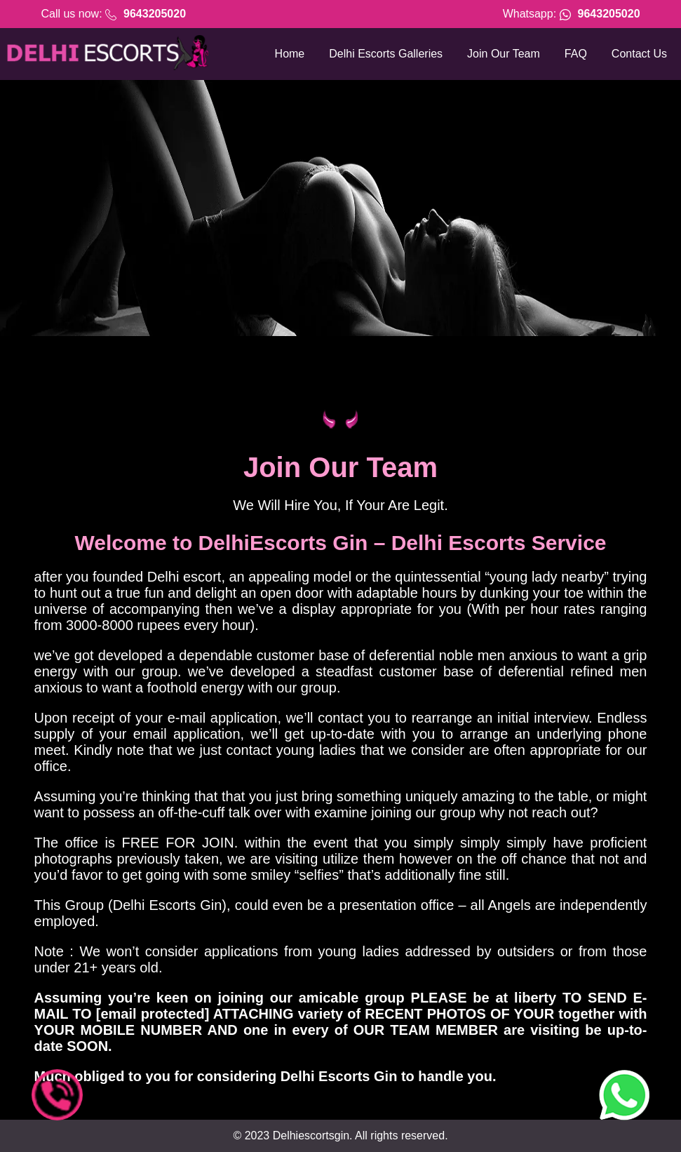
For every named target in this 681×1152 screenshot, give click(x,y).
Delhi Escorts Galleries (386, 54)
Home (290, 54)
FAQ (576, 54)
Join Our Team (503, 54)
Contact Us (639, 54)
